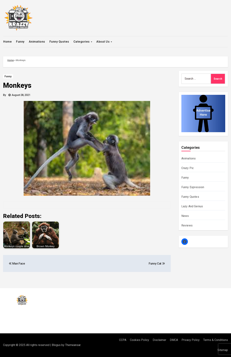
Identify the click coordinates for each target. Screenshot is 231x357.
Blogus (56, 345)
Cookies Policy (139, 340)
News (185, 216)
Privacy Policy (191, 340)
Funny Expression (192, 187)
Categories (82, 41)
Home (7, 41)
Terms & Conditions (215, 340)
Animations (37, 41)
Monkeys (17, 85)
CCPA (122, 340)
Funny (20, 41)
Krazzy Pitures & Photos (32, 315)
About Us (103, 41)
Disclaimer (159, 340)
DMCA (174, 340)
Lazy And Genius (192, 206)
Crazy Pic (187, 168)
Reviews (187, 225)
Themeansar (72, 345)
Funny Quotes (59, 41)
